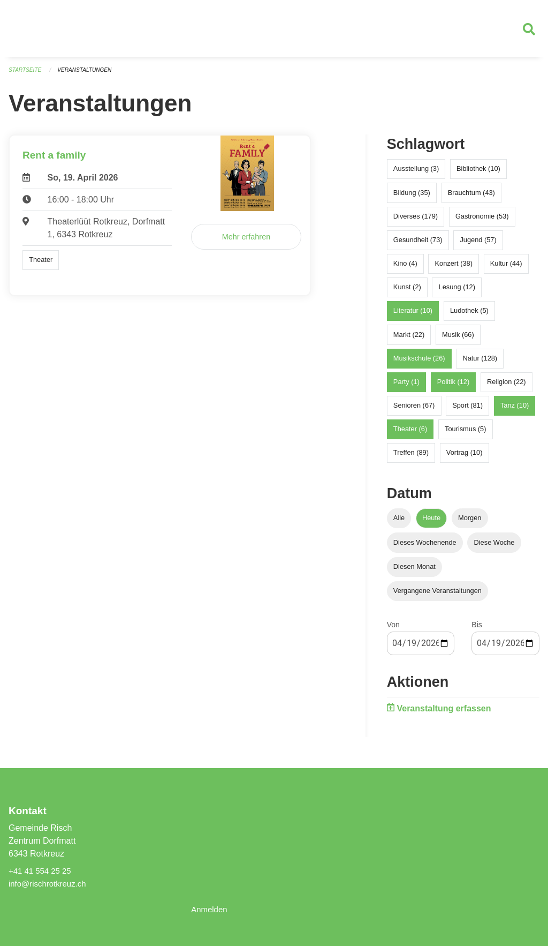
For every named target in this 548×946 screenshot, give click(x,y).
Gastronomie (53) (482, 220)
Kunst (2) (407, 292)
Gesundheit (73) (418, 244)
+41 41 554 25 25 (42, 870)
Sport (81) (467, 410)
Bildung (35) (411, 197)
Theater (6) (410, 434)
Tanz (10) (514, 410)
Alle (399, 523)
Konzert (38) (453, 268)
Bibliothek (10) (478, 173)
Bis (476, 629)
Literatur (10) (412, 315)
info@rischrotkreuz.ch (50, 883)
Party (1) (406, 386)
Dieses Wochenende (424, 547)
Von (393, 629)
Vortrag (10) (464, 457)
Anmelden (210, 909)
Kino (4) (405, 268)
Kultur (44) (506, 268)
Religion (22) (506, 386)
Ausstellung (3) (416, 173)
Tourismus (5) (465, 434)
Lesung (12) (457, 292)
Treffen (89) (411, 457)
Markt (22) (408, 339)
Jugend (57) (478, 244)
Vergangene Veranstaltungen (437, 595)
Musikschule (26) (419, 362)
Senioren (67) (414, 410)
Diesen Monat (414, 571)
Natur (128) (479, 362)
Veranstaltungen (89, 75)
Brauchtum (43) (471, 197)
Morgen (469, 523)
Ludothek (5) (469, 315)
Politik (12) (453, 386)
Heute (431, 523)
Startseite (26, 75)
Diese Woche (494, 547)
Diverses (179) (415, 220)
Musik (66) (458, 339)
